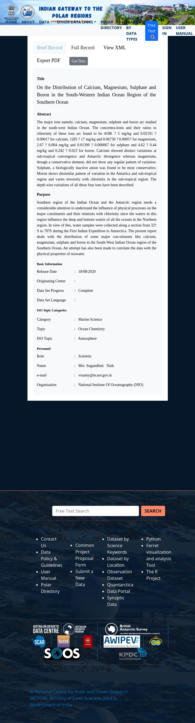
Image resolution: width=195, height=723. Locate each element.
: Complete (84, 291)
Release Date (47, 271)
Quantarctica (120, 585)
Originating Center (51, 281)
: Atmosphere (86, 338)
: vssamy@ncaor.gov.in (93, 375)
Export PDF (49, 60)
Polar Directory (111, 24)
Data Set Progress (50, 291)
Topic (41, 329)
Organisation (47, 385)
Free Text (152, 31)
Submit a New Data (84, 577)
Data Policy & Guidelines (52, 558)
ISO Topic (44, 338)
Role (40, 356)
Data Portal (118, 591)
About (28, 21)
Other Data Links (75, 21)
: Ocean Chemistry (90, 329)
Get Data (78, 61)
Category (44, 319)
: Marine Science (88, 319)
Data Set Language (51, 300)
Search (153, 511)
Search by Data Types (133, 30)
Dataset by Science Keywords (118, 545)
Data (44, 21)
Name (41, 366)
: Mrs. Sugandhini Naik (94, 366)
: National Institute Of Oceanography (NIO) (109, 385)
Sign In (167, 30)
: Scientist (83, 356)
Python (153, 539)
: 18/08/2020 (85, 271)
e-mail (42, 375)
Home (11, 21)
